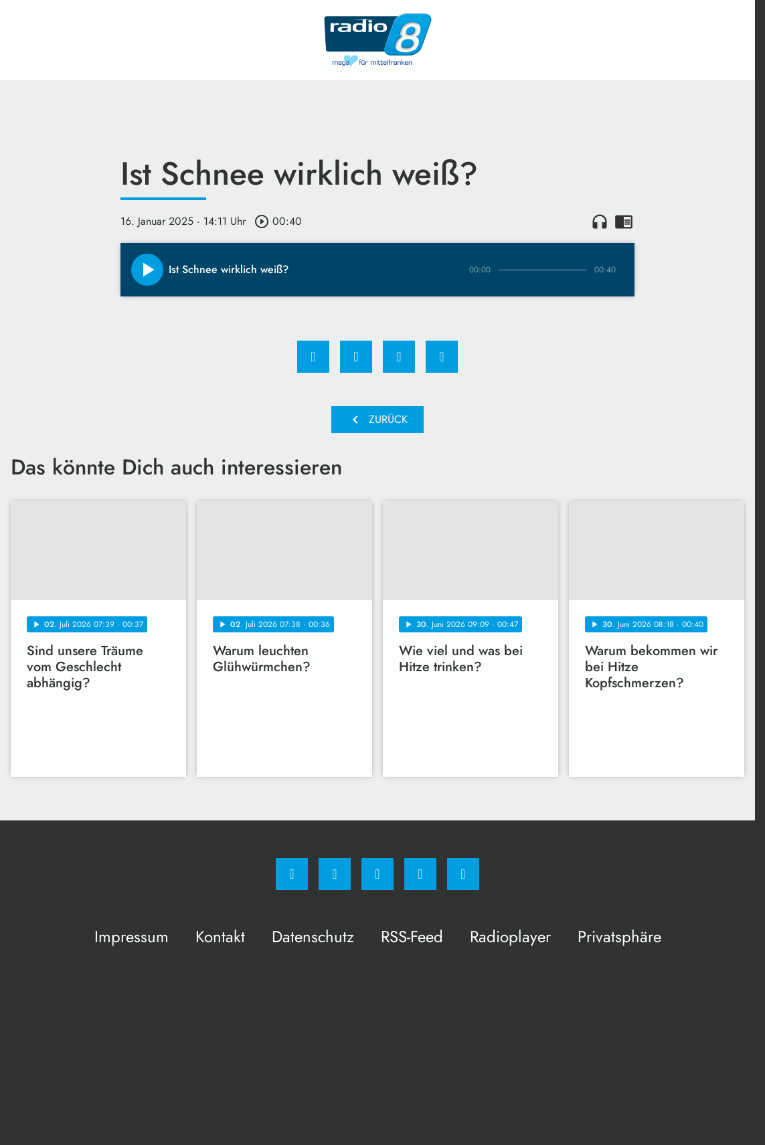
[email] (463, 874)
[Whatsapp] (377, 874)
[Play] (147, 270)
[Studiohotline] (420, 874)
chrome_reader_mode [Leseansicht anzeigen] (623, 221)
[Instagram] (335, 874)
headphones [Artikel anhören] (599, 221)
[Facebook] (292, 874)
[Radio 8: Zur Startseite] (377, 40)
